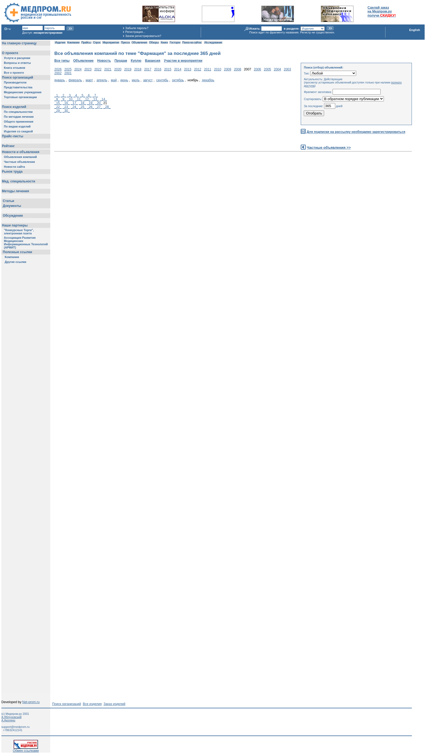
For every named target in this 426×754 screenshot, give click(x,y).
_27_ (98, 107)
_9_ (63, 99)
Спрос (96, 42)
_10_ (70, 99)
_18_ (82, 103)
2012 (197, 69)
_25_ (82, 107)
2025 (68, 69)
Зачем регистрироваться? (143, 36)
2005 (267, 69)
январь (59, 80)
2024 (78, 69)
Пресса (125, 42)
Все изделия (92, 704)
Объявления (139, 42)
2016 (157, 69)
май (114, 80)
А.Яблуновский (11, 717)
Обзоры (154, 42)
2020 (117, 69)
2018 (138, 69)
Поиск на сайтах (192, 42)
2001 (68, 73)
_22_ (58, 107)
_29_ (58, 111)
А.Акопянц (8, 720)
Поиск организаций (66, 704)
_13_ (95, 99)
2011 (207, 69)
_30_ (66, 111)
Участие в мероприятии (183, 61)
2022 (98, 69)
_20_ (98, 103)
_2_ (63, 95)
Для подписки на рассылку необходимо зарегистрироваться (356, 132)
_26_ (90, 107)
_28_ (107, 107)
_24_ (74, 107)
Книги (164, 42)
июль (136, 80)
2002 (58, 73)
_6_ (89, 95)
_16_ (66, 103)
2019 (127, 69)
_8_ (57, 99)
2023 (88, 69)
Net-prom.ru (31, 702)
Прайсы (86, 42)
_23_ (66, 107)
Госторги (175, 42)
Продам (120, 61)
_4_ (76, 95)
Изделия (60, 42)
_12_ (87, 99)
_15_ (58, 103)
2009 (227, 69)
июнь (124, 80)
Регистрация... (135, 31)
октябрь (178, 80)
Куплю (136, 61)
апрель (101, 80)
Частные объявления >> (329, 147)
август (148, 80)
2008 (237, 69)
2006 (257, 69)
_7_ (95, 95)
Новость (104, 61)
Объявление (83, 61)
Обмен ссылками (26, 749)
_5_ (82, 95)
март (89, 80)
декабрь (208, 80)
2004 (277, 69)
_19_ (90, 103)
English (414, 30)
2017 (147, 69)
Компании (73, 42)
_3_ (70, 95)
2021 (108, 69)
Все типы (62, 61)
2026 (58, 69)
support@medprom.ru (15, 726)
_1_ (57, 95)
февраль (75, 80)
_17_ (74, 103)
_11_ (79, 99)
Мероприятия (111, 42)
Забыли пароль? (136, 28)
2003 (287, 69)
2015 (167, 69)
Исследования (213, 42)
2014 (177, 69)
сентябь (162, 80)
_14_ (103, 99)
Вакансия (152, 61)
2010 (217, 69)
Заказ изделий (114, 704)
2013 (187, 69)
